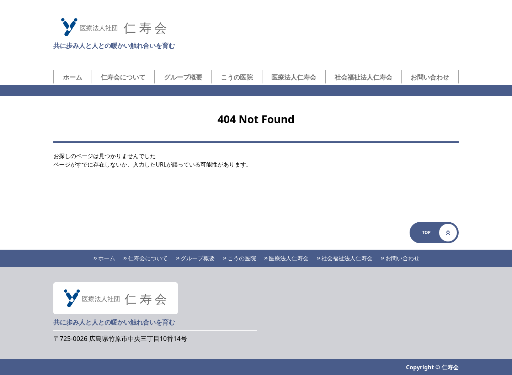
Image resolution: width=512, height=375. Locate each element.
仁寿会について (123, 77)
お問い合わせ (430, 77)
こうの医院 (237, 77)
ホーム (72, 77)
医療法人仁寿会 (293, 77)
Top (439, 232)
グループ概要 (183, 77)
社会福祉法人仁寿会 (363, 77)
